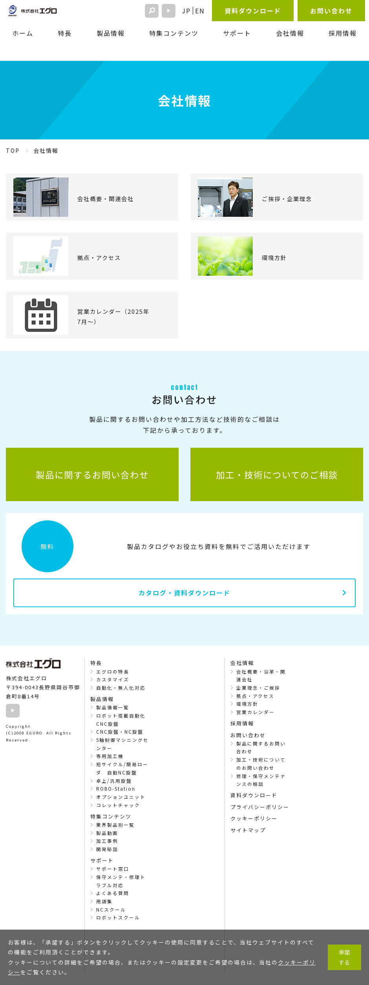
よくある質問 (112, 893)
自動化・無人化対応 (121, 688)
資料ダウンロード (253, 10)
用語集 (104, 901)
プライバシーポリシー (259, 807)
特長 (65, 33)
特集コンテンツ (174, 33)
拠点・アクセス (255, 696)
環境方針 (247, 704)
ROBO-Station (115, 788)
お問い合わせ (331, 10)
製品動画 (107, 833)
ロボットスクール (118, 917)
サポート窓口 (112, 869)
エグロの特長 (112, 671)
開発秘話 (107, 849)
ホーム (22, 33)
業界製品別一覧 (115, 825)
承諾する (344, 957)
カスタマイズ (112, 679)
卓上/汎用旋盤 (114, 781)
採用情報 (343, 33)
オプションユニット (121, 797)
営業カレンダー (255, 712)
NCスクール (111, 909)
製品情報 (111, 33)
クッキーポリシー (254, 818)
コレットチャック (118, 805)
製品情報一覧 (112, 707)
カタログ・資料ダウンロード (184, 592)
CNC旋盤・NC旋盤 (119, 732)
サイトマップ (248, 830)
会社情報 (290, 33)
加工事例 (107, 841)
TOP (13, 150)
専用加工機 (110, 756)
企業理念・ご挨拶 (258, 688)
